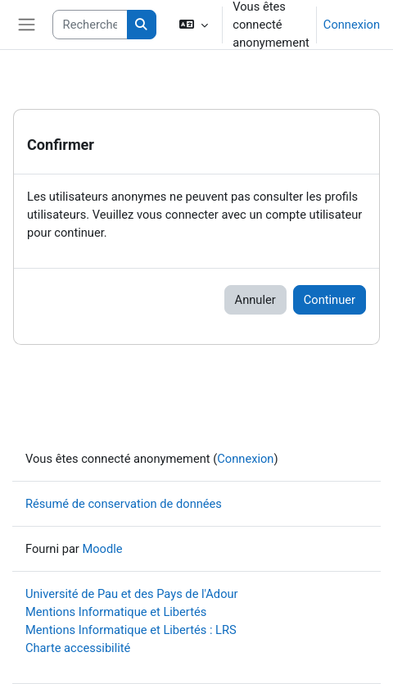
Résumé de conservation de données (123, 503)
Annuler (255, 299)
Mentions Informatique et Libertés (115, 612)
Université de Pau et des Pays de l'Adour (131, 594)
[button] (194, 24)
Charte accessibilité (77, 648)
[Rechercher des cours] (90, 24)
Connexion (351, 24)
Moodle (102, 548)
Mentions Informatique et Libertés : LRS (131, 630)
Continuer (329, 299)
